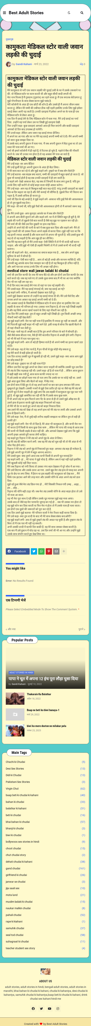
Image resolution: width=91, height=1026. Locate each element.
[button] (4, 13)
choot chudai (45, 848)
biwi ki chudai (45, 835)
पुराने (81, 629)
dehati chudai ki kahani (45, 862)
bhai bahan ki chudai (45, 822)
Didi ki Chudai (45, 775)
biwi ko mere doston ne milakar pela (46, 726)
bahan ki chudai (45, 802)
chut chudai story (45, 855)
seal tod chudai (45, 935)
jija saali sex (45, 888)
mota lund (45, 895)
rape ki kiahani (45, 922)
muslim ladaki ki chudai (45, 902)
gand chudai (45, 868)
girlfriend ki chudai (45, 875)
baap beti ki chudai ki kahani (45, 795)
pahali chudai (45, 915)
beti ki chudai (45, 815)
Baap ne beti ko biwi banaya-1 (43, 710)
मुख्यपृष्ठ (9, 39)
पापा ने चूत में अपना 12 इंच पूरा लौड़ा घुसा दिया (43, 678)
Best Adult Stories (26, 12)
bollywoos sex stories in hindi (45, 842)
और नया (12, 629)
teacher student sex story (45, 948)
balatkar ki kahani (45, 808)
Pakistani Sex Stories (45, 782)
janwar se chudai (45, 882)
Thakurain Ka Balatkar (39, 694)
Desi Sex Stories (45, 769)
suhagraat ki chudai (45, 942)
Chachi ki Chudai (45, 762)
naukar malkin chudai (45, 908)
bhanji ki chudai (45, 828)
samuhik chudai (45, 928)
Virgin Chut (45, 789)
